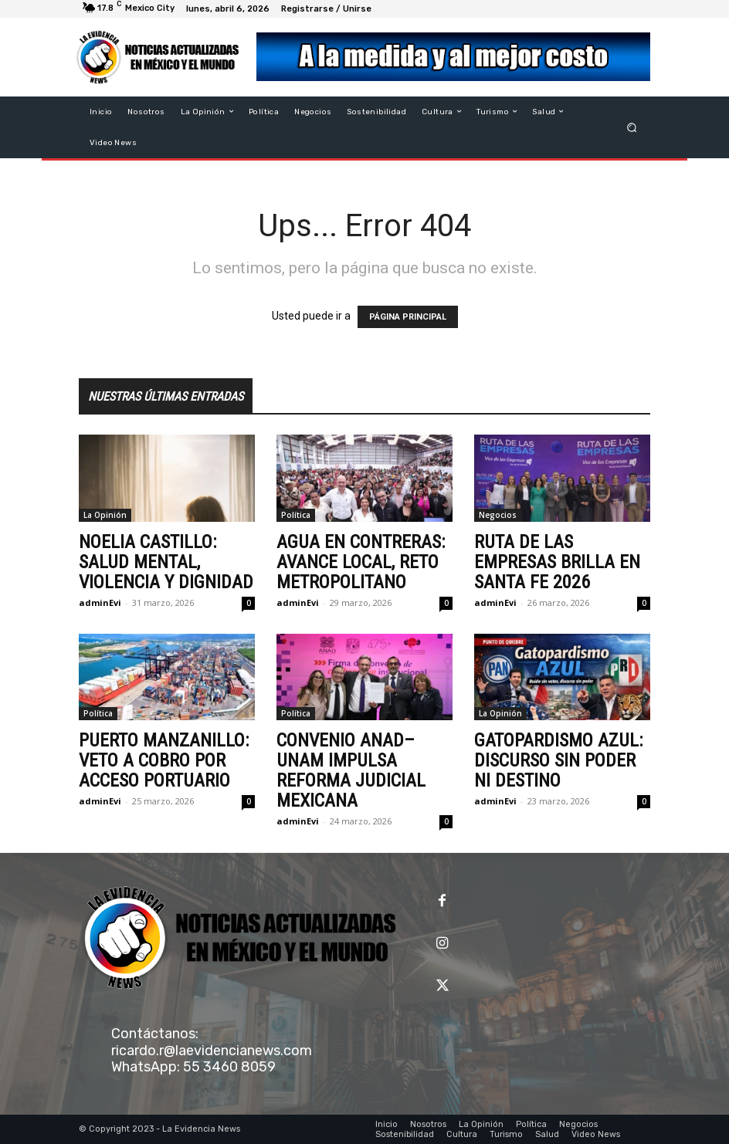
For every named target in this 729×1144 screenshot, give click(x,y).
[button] (632, 127)
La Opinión (105, 514)
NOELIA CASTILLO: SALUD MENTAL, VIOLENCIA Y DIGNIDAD (166, 562)
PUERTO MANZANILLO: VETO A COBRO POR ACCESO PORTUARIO (164, 760)
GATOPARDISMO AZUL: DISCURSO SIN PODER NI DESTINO (558, 760)
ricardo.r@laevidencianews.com (211, 1050)
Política (295, 514)
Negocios (498, 514)
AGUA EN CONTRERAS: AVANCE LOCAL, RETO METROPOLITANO (360, 562)
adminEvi (100, 602)
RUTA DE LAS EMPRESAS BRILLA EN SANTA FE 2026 (557, 562)
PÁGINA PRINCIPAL (407, 317)
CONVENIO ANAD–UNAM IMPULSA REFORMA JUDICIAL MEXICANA (351, 770)
